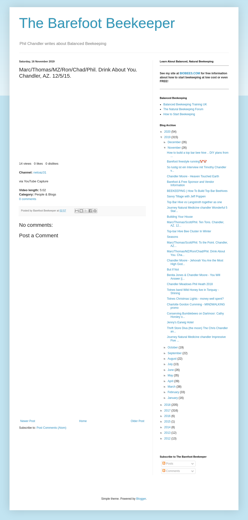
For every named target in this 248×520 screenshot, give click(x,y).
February (174, 392)
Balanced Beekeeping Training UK (185, 104)
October (173, 347)
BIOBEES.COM (190, 73)
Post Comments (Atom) (51, 427)
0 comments (27, 199)
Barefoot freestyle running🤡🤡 (187, 161)
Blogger (141, 498)
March (172, 386)
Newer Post (27, 421)
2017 (167, 410)
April (171, 381)
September (175, 353)
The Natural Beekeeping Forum (183, 109)
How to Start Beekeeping (179, 114)
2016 (167, 416)
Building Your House (180, 216)
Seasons (172, 236)
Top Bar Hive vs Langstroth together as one (194, 202)
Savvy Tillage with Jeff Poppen (186, 196)
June (171, 370)
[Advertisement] (82, 380)
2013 (167, 432)
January (173, 398)
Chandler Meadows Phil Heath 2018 (190, 284)
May (171, 375)
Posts (167, 463)
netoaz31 (39, 172)
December (175, 142)
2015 (167, 421)
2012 (167, 438)
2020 (167, 131)
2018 (167, 404)
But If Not (173, 269)
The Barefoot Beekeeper (97, 23)
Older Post (137, 421)
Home (83, 421)
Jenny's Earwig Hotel (180, 322)
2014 (167, 427)
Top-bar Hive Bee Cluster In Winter (189, 231)
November (175, 147)
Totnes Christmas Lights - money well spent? (195, 298)
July (171, 364)
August (172, 358)
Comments (171, 471)
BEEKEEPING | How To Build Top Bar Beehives (197, 191)
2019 (167, 137)
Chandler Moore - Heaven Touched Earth (193, 176)
